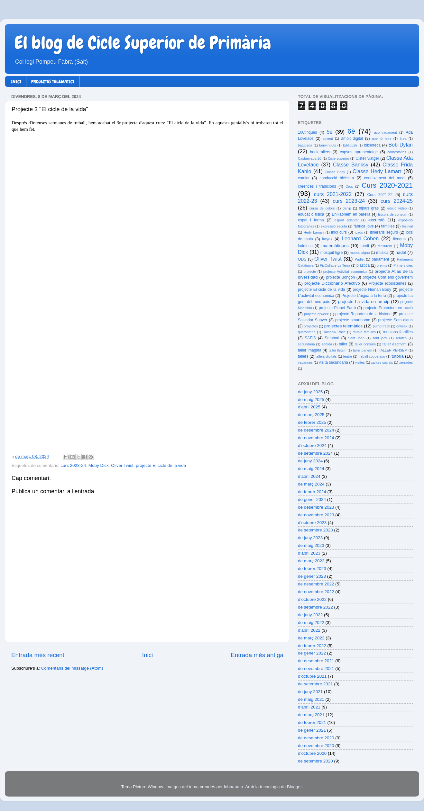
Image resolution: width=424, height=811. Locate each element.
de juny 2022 (310, 614)
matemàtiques (335, 245)
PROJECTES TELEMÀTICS (52, 81)
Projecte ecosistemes (387, 283)
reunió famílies (364, 332)
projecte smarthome (352, 320)
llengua (399, 239)
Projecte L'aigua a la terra (363, 295)
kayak (327, 239)
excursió (376, 220)
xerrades (406, 362)
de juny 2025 (310, 391)
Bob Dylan (400, 144)
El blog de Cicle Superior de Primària (142, 42)
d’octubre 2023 (312, 522)
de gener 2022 (312, 653)
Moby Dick (98, 465)
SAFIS (310, 338)
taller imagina (309, 350)
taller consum (365, 344)
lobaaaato (233, 786)
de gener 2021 (312, 730)
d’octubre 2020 (312, 753)
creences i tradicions (317, 186)
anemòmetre (382, 138)
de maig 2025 (311, 399)
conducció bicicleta (336, 178)
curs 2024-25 (397, 201)
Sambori (332, 338)
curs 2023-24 (73, 465)
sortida (327, 344)
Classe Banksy (350, 164)
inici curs (339, 232)
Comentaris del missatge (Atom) (72, 668)
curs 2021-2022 (333, 194)
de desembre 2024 (316, 430)
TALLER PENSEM (393, 350)
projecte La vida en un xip (363, 301)
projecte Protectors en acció (388, 308)
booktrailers (320, 152)
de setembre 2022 (315, 607)
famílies (388, 226)
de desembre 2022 (316, 584)
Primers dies (403, 265)
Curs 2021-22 (380, 194)
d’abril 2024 (309, 476)
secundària (306, 344)
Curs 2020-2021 (387, 185)
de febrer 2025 (312, 422)
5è (330, 132)
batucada (305, 145)
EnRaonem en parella (351, 214)
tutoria (398, 356)
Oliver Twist (122, 465)
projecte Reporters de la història (363, 314)
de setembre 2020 (315, 761)
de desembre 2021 (316, 660)
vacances (305, 362)
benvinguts (327, 145)
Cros (349, 186)
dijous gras (369, 208)
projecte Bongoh (340, 277)
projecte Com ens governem (388, 277)
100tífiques (307, 132)
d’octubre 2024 (312, 445)
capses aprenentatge (359, 152)
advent (327, 138)
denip (347, 208)
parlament (380, 259)
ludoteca (305, 246)
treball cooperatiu (371, 356)
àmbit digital (352, 138)
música (382, 252)
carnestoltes (396, 152)
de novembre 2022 (316, 591)
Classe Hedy (335, 172)
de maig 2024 (311, 468)
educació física (311, 214)
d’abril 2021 (309, 707)
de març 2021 (311, 714)
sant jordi (380, 338)
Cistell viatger (367, 158)
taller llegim (337, 350)
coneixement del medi (384, 178)
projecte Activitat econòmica (345, 271)
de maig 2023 (311, 545)
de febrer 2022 (312, 645)
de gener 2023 (312, 576)
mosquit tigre (331, 252)
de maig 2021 (311, 699)
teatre (347, 356)
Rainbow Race (334, 332)
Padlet (359, 259)
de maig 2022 (311, 622)
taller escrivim (395, 344)
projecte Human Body (372, 289)
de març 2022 (311, 638)
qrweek (402, 326)
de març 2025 (311, 414)
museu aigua (360, 252)
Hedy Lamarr (314, 232)
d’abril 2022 (309, 630)
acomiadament (385, 132)
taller (343, 344)
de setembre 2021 (315, 684)
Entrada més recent (37, 655)
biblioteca (372, 145)
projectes (311, 326)
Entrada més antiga (257, 655)
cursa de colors (322, 208)
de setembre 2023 (315, 530)
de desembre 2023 (316, 507)
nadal (401, 252)
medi (365, 246)
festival (407, 226)
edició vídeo (397, 208)
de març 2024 (311, 484)
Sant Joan (356, 338)
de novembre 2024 (316, 437)
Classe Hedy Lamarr (377, 171)
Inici (147, 655)
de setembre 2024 (315, 453)
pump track (381, 326)
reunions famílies (398, 332)
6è (351, 131)
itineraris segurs (384, 232)
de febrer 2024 (312, 491)
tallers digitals (326, 356)
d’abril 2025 (309, 407)
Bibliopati (350, 145)
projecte (310, 271)
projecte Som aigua (395, 320)
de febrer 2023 (312, 568)
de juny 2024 (310, 461)
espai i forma (311, 220)
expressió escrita (334, 226)
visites (360, 362)
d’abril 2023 (309, 553)
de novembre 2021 (316, 668)
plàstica (363, 265)
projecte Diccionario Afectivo (332, 283)
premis (382, 265)
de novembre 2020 (316, 745)
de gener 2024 (312, 499)
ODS (302, 259)
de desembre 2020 (316, 737)
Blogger (294, 786)
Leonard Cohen (360, 238)
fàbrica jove (364, 226)
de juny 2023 (310, 537)
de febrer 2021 (312, 722)
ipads (359, 232)
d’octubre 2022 (312, 599)
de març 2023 (311, 560)
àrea (403, 138)
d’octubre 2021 (312, 676)
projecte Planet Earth (337, 308)
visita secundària (333, 362)
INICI (16, 81)
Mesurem (385, 246)
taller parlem (362, 350)
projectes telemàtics (343, 326)
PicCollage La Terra (335, 265)
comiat (303, 178)
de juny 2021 (310, 691)
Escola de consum (392, 214)
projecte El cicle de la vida (161, 465)
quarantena (307, 332)
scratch (401, 338)
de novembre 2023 (316, 514)
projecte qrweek (316, 314)
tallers (303, 356)
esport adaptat (347, 220)
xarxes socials (382, 362)
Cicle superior (338, 158)
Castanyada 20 (309, 158)
